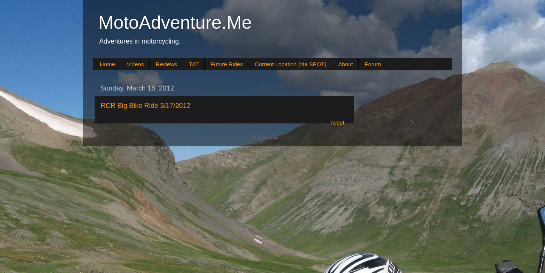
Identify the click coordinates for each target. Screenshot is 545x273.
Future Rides (226, 64)
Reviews (166, 64)
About (345, 64)
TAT (194, 64)
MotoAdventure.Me (175, 22)
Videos (135, 64)
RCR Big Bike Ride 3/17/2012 (145, 105)
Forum (372, 64)
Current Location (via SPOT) (290, 64)
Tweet (336, 123)
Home (107, 64)
